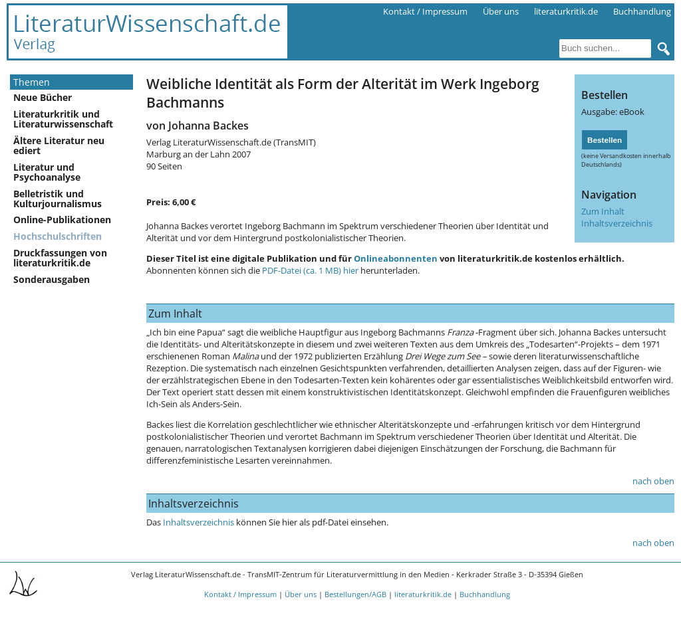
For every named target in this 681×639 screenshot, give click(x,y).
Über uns (501, 11)
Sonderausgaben (51, 279)
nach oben (653, 481)
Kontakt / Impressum (425, 11)
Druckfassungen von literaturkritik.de (60, 257)
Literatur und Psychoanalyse (46, 172)
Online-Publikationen (62, 219)
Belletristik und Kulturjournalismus (57, 198)
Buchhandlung (642, 11)
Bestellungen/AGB (355, 594)
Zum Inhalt (602, 211)
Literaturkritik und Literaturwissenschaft (63, 119)
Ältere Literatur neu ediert (58, 145)
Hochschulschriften (57, 236)
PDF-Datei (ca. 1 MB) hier (310, 270)
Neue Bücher (42, 97)
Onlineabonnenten (396, 258)
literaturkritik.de (566, 11)
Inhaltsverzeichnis (616, 223)
